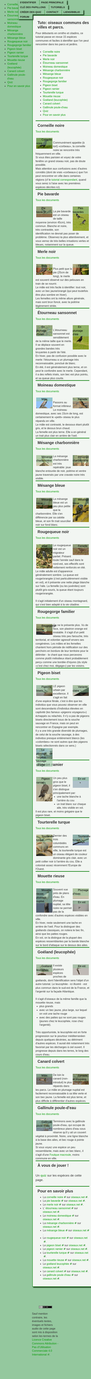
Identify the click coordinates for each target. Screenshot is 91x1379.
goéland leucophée (57, 1263)
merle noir (52, 1204)
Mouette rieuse (16, 60)
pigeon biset (53, 1245)
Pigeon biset (14, 49)
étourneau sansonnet (58, 1208)
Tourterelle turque (17, 56)
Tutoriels (58, 7)
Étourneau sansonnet (55, 62)
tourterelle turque (56, 1252)
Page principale (52, 2)
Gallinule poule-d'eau (55, 107)
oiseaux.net (78, 1197)
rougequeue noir (56, 1237)
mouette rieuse (55, 1260)
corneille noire (54, 1197)
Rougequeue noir (17, 41)
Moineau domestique (55, 66)
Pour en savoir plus (18, 86)
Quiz (10, 82)
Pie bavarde (14, 8)
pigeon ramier (54, 1249)
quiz (43, 1175)
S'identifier (28, 2)
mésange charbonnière (60, 1223)
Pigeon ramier (15, 52)
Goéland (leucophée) (55, 100)
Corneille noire (15, 4)
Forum (24, 16)
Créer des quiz (30, 12)
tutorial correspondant (64, 179)
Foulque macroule (60, 1154)
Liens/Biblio (71, 12)
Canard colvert (16, 71)
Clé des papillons (33, 7)
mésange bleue (55, 1230)
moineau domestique (58, 1215)
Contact (52, 12)
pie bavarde (53, 1200)
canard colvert (54, 1271)
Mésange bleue (16, 37)
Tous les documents (47, 131)
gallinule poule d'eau (58, 1275)
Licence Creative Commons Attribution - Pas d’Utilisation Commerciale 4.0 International (45, 1347)
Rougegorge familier (19, 45)
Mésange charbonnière (56, 70)
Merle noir (13, 11)
